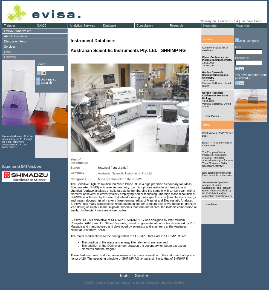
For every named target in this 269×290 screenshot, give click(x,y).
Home (258, 21)
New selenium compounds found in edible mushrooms (217, 174)
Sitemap (246, 21)
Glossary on (208, 21)
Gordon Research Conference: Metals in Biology (215, 95)
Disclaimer (142, 275)
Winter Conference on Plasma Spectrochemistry (217, 58)
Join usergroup (247, 40)
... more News (210, 204)
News (206, 124)
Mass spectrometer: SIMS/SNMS (120, 179)
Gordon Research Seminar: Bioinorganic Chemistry (215, 75)
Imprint (124, 275)
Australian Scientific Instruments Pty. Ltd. (125, 173)
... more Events (210, 116)
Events (207, 39)
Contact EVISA (228, 21)
